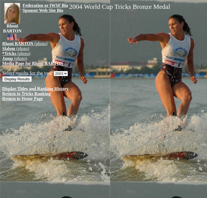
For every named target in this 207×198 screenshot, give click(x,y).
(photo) (25, 43)
